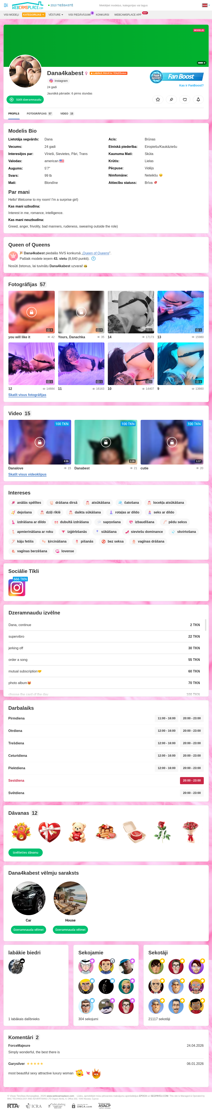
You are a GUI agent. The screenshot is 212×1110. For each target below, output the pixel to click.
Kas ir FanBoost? (191, 85)
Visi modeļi (11, 14)
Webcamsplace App (128, 14)
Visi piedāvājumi (80, 14)
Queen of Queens (96, 253)
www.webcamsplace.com (60, 1095)
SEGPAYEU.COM (159, 1096)
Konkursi (102, 14)
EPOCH (143, 1096)
